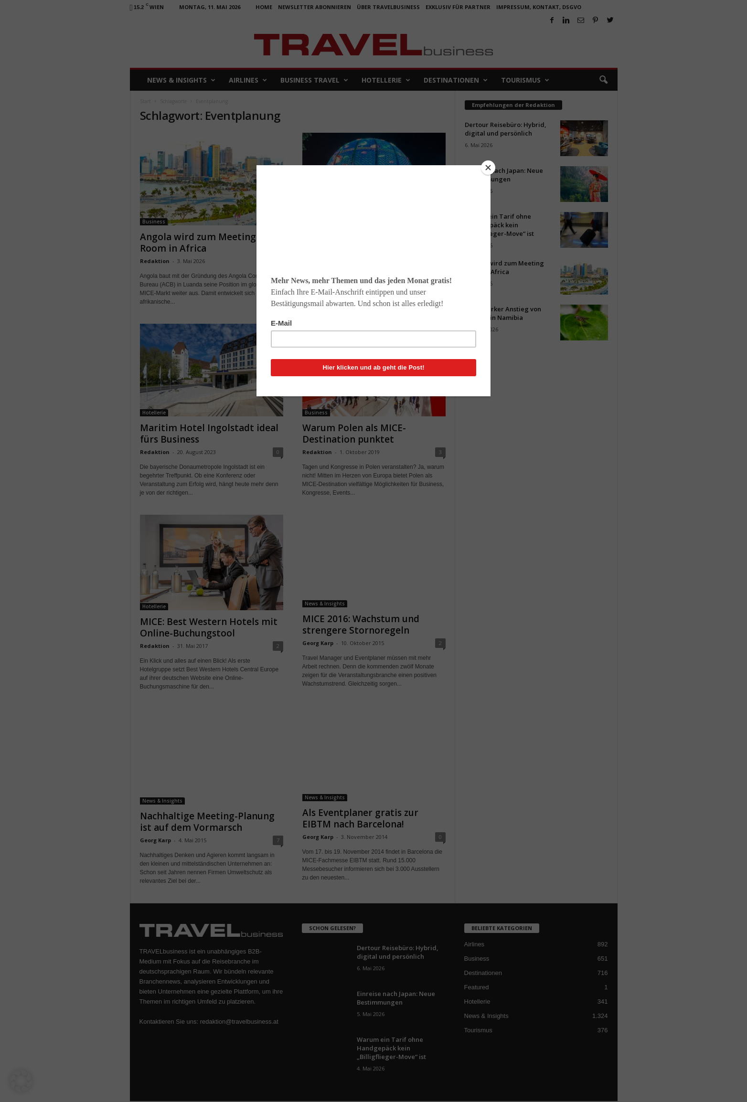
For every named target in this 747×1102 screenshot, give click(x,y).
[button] (21, 1081)
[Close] (488, 167)
